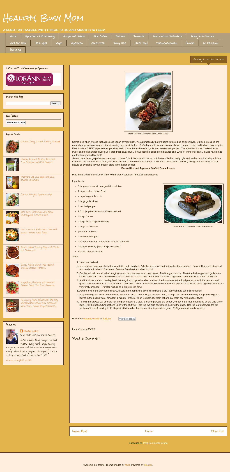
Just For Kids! (18, 43)
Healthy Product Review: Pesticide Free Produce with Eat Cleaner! (38, 160)
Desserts (139, 36)
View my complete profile (18, 360)
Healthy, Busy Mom (43, 17)
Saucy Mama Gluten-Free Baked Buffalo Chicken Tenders (37, 266)
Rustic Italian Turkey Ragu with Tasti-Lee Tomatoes (40, 248)
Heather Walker (31, 331)
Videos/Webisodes (166, 43)
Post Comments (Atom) (155, 443)
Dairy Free (119, 43)
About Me (15, 50)
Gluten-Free (98, 43)
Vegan (59, 43)
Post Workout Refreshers (167, 36)
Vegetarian (77, 43)
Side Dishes (100, 36)
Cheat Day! (141, 43)
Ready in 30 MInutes (202, 36)
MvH (127, 465)
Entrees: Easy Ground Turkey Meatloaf (40, 142)
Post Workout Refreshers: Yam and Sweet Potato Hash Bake (39, 231)
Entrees (120, 36)
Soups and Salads (74, 36)
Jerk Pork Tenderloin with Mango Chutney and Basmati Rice (37, 213)
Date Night (41, 43)
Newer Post (79, 431)
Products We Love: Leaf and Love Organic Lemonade (37, 178)
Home (13, 36)
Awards (190, 43)
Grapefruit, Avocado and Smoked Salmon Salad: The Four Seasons (37, 284)
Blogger (148, 465)
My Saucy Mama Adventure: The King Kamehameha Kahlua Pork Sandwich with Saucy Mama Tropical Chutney (39, 303)
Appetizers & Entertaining (39, 36)
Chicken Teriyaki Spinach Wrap (36, 195)
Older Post (217, 431)
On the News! (210, 43)
